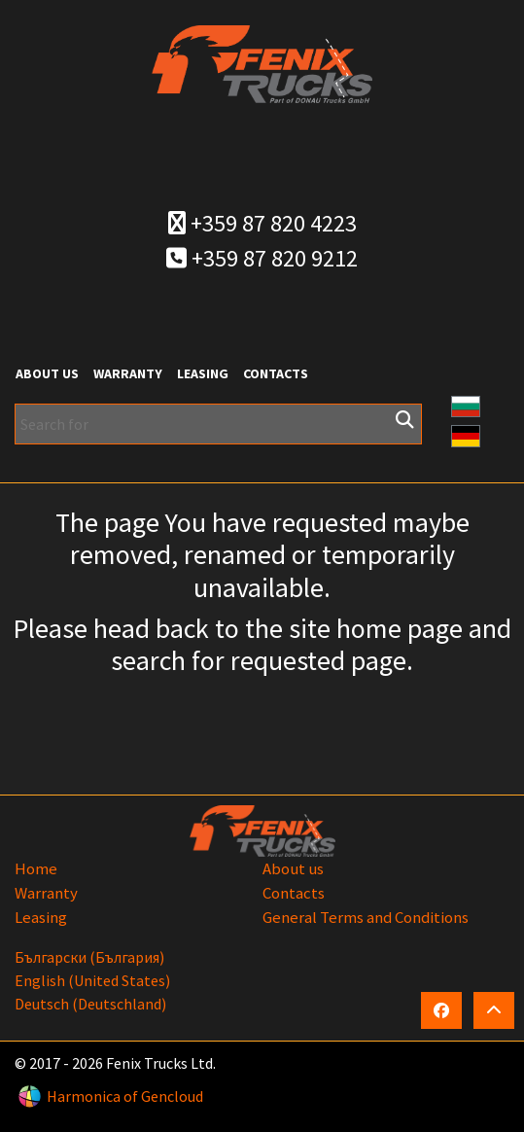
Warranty (127, 373)
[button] (465, 404)
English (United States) (92, 980)
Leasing (202, 373)
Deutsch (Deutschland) (90, 1003)
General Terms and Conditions (365, 917)
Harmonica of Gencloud (125, 1096)
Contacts (275, 373)
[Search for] (218, 424)
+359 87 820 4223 (262, 223)
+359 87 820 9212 (262, 258)
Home (36, 868)
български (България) (89, 957)
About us (47, 373)
